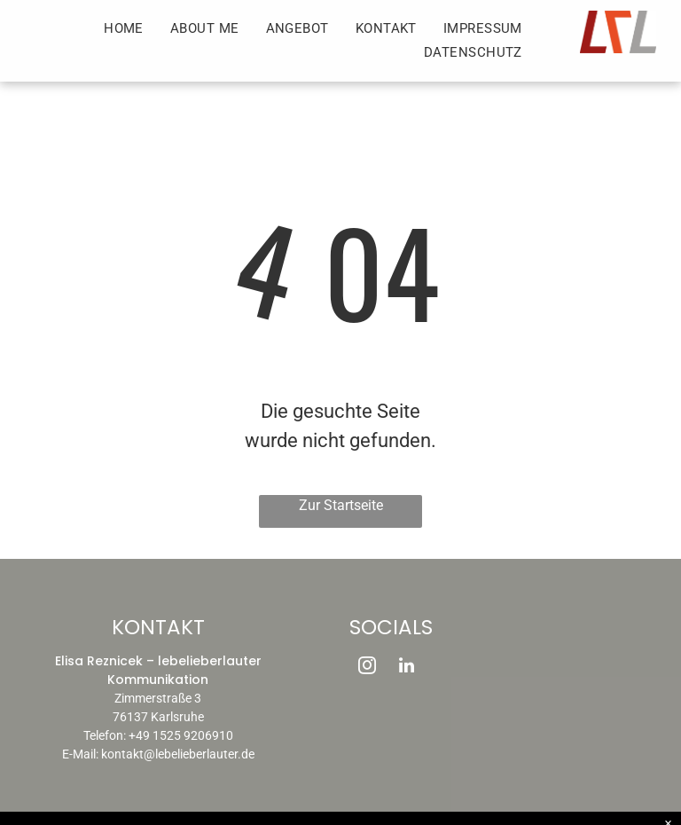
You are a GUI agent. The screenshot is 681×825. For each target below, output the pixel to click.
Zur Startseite (341, 505)
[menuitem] (123, 29)
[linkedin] (406, 667)
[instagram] (367, 667)
